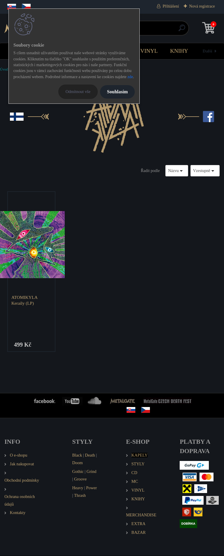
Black (77, 455)
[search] (181, 30)
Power (91, 488)
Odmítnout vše (78, 91)
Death (90, 455)
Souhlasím (117, 91)
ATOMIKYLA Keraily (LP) (25, 300)
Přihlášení (171, 6)
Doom (77, 463)
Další (207, 50)
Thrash (80, 495)
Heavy (77, 488)
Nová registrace (202, 6)
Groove (80, 479)
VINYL (149, 51)
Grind (92, 471)
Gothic (78, 471)
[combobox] (176, 170)
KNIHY (179, 51)
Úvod (4, 69)
